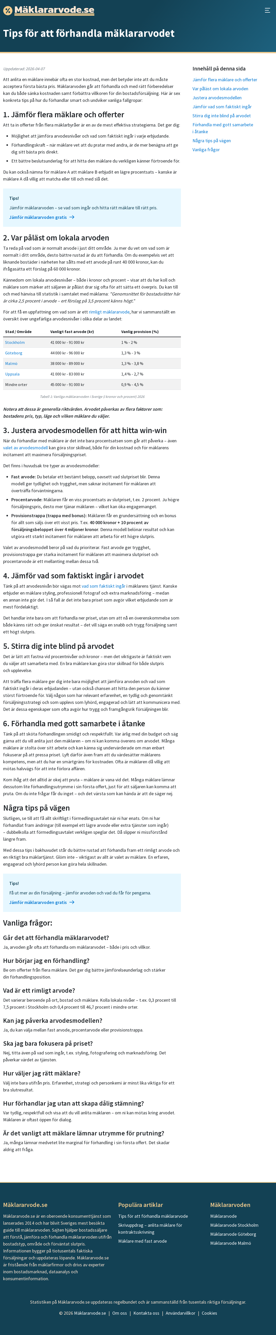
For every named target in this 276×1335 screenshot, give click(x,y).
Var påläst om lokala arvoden (220, 89)
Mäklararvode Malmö (230, 1243)
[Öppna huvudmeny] (267, 10)
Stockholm (15, 342)
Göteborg (13, 352)
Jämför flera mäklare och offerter (224, 80)
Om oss (119, 1313)
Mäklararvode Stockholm (234, 1225)
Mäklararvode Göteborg (233, 1234)
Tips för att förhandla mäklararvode (153, 1216)
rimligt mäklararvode (109, 312)
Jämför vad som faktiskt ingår (222, 107)
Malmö (11, 363)
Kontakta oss (146, 1313)
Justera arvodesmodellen (217, 98)
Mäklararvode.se (90, 1313)
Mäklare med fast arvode (142, 1241)
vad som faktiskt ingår (103, 586)
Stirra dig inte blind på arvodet (221, 116)
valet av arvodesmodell (25, 448)
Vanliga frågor (206, 150)
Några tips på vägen (211, 141)
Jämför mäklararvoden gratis (41, 217)
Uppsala (12, 374)
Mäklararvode (223, 1216)
